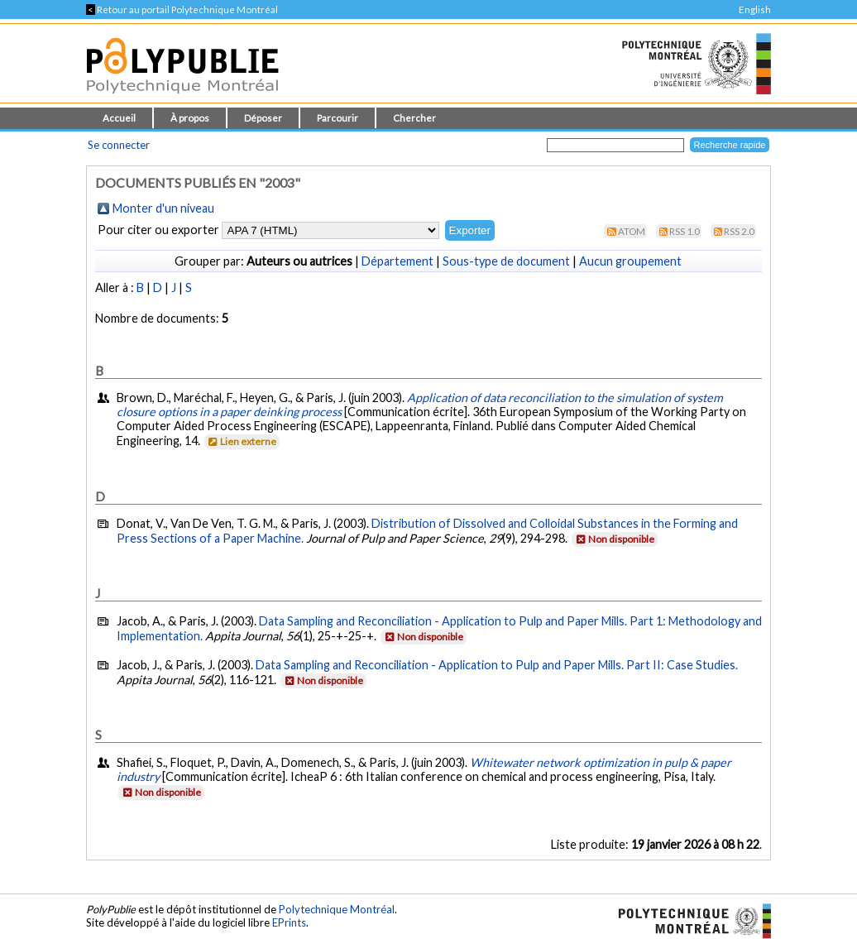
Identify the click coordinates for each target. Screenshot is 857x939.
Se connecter (119, 144)
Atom (631, 231)
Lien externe (241, 441)
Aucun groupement (630, 261)
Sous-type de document (506, 261)
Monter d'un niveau (163, 208)
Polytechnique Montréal (337, 909)
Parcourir (337, 118)
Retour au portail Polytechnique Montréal (182, 9)
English (755, 9)
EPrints (289, 922)
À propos (189, 118)
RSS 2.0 (739, 231)
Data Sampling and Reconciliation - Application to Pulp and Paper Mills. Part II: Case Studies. (497, 665)
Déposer (263, 118)
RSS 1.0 (684, 231)
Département (397, 261)
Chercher (414, 118)
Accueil (119, 118)
